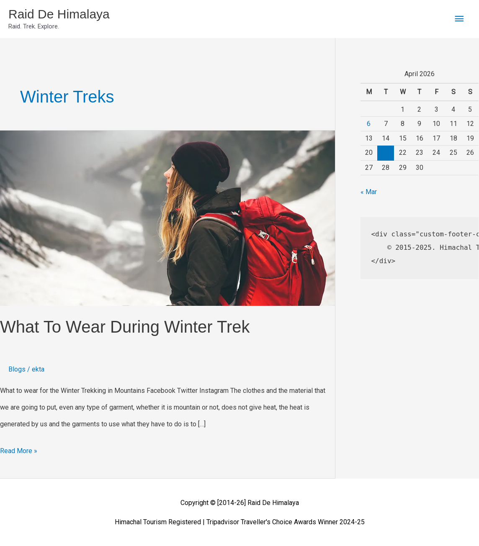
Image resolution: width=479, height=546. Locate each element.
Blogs (17, 369)
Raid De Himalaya (59, 14)
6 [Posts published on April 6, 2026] (369, 124)
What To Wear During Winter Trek (125, 327)
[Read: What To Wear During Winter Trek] (167, 218)
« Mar (369, 192)
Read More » (18, 449)
